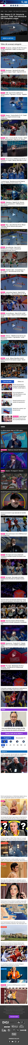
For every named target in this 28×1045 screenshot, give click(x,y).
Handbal (10, 11)
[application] (14, 27)
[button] (14, 27)
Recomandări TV (20, 738)
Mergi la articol (8, 38)
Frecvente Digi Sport (18, 1010)
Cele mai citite (7, 381)
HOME (2, 11)
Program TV (22, 5)
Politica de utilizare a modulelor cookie (14, 1013)
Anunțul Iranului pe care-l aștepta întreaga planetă (19, 401)
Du (21, 745)
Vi (14, 745)
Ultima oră (21, 381)
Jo (10, 745)
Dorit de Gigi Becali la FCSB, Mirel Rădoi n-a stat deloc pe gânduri (19, 394)
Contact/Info (17, 1012)
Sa (17, 745)
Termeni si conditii (8, 1009)
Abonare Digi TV (9, 1010)
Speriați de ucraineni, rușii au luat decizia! (19, 409)
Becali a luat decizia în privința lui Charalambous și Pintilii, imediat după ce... (19, 386)
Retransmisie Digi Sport (9, 1012)
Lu (25, 745)
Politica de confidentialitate (18, 1009)
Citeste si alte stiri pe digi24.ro (14, 733)
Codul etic (23, 1012)
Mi (6, 745)
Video (6, 11)
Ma (3, 745)
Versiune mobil (14, 1016)
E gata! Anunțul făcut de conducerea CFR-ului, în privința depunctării (19, 418)
